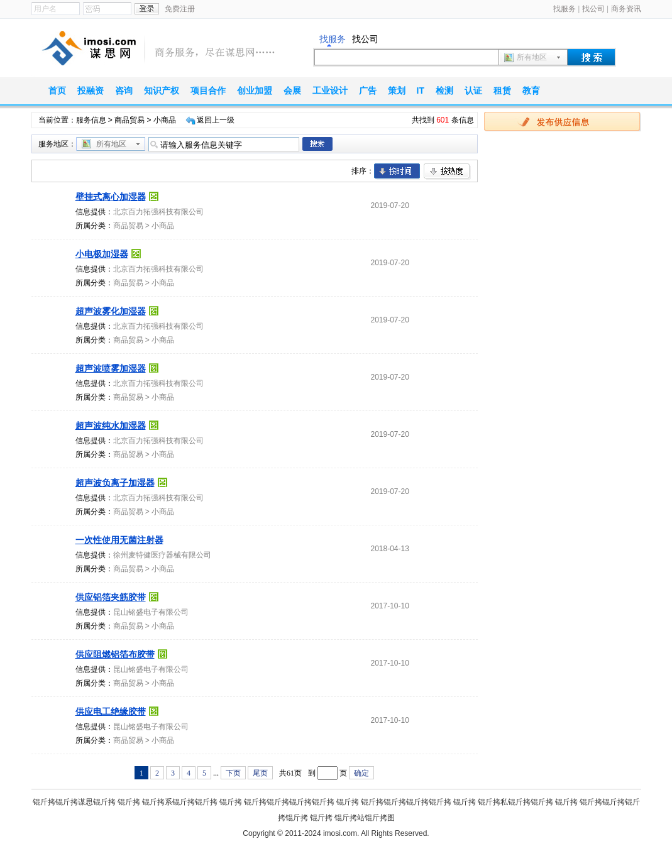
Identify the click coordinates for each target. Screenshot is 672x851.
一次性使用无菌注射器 (119, 540)
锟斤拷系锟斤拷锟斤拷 (180, 802)
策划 (396, 90)
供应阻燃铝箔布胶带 (115, 654)
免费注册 (180, 8)
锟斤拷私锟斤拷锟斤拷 (515, 802)
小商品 (162, 225)
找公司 (593, 8)
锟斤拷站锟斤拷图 (364, 817)
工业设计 (330, 90)
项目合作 (208, 90)
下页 (233, 773)
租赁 (502, 90)
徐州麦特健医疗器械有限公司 (162, 555)
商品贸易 (129, 120)
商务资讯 (626, 8)
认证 (473, 90)
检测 (444, 90)
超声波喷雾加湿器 (110, 368)
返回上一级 (215, 120)
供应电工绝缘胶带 (110, 711)
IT (420, 90)
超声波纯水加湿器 (110, 425)
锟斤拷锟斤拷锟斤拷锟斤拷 (289, 802)
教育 (531, 90)
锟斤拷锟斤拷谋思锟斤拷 (74, 802)
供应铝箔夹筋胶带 (110, 597)
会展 (292, 90)
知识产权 (161, 90)
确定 (361, 773)
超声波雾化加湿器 (110, 311)
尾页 (260, 773)
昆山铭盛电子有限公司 (151, 612)
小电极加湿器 (101, 254)
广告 (368, 90)
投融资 (90, 90)
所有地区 (532, 57)
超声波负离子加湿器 (115, 483)
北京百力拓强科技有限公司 (158, 211)
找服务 (564, 8)
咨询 (124, 90)
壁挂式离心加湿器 (110, 197)
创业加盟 (254, 90)
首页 (57, 90)
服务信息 (91, 120)
